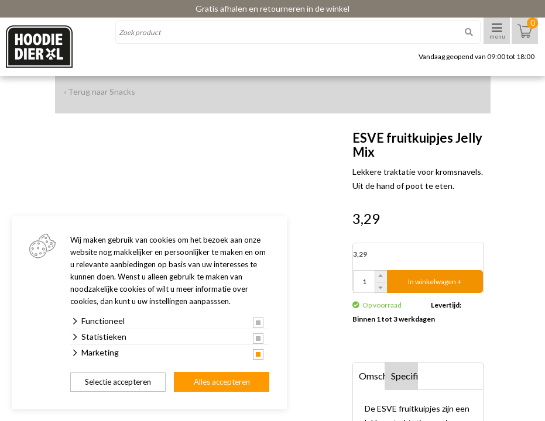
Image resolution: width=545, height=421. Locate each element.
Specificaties (404, 375)
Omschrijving (372, 375)
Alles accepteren (222, 382)
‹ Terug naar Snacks (99, 91)
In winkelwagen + (434, 281)
